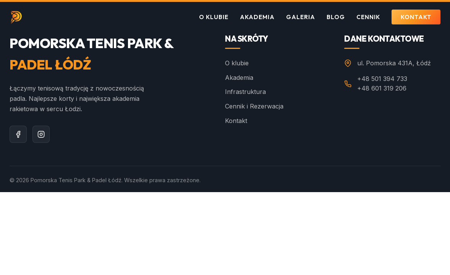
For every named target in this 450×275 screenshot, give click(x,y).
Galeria (300, 17)
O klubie (213, 17)
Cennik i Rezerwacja (254, 106)
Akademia (257, 17)
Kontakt (416, 17)
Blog (336, 17)
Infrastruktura (245, 91)
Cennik (368, 17)
